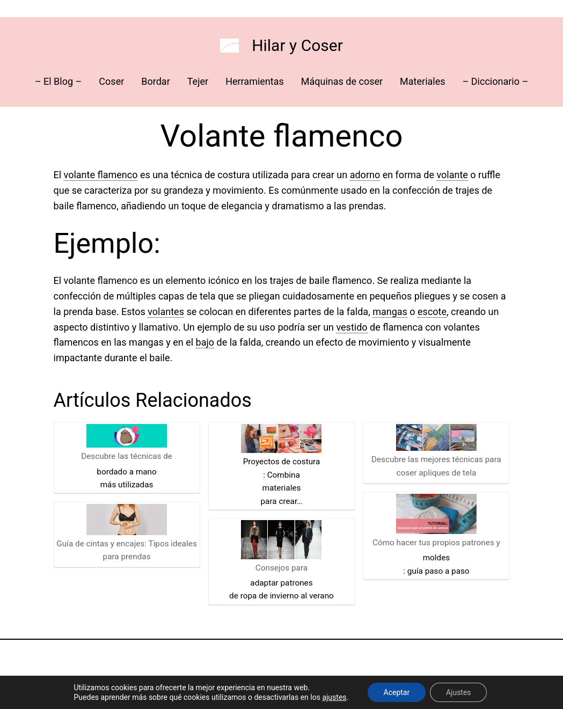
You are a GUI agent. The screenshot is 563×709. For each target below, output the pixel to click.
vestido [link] (351, 327)
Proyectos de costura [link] (281, 461)
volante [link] (451, 174)
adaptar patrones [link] (281, 583)
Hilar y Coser (297, 45)
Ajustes (458, 692)
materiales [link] (281, 488)
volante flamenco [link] (101, 174)
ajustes (334, 697)
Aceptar (396, 692)
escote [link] (432, 311)
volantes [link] (166, 311)
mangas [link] (389, 311)
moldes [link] (436, 557)
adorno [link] (365, 174)
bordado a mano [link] (126, 472)
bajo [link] (205, 342)
